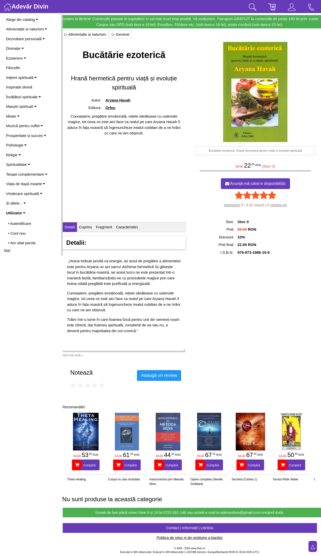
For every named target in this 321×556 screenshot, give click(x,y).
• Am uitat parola (21, 243)
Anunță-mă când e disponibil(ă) (256, 183)
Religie (13, 155)
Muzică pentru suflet (24, 126)
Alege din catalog (22, 19)
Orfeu (114, 108)
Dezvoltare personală (25, 39)
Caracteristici (131, 227)
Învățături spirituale (23, 97)
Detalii (74, 227)
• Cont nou (17, 233)
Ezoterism (16, 58)
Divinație (15, 48)
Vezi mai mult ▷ (77, 355)
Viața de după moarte (25, 184)
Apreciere (233, 205)
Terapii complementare (26, 174)
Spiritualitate (18, 164)
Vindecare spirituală (24, 193)
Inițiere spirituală (21, 77)
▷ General (125, 34)
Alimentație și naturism (26, 29)
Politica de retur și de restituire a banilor (192, 537)
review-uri (280, 205)
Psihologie (16, 145)
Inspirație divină (19, 87)
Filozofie (13, 68)
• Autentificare (19, 223)
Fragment (108, 227)
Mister (13, 116)
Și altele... (16, 203)
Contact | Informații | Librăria (191, 528)
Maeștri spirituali (21, 106)
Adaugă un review (163, 375)
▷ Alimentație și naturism (90, 34)
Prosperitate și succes (26, 135)
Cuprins (90, 227)
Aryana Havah (121, 100)
